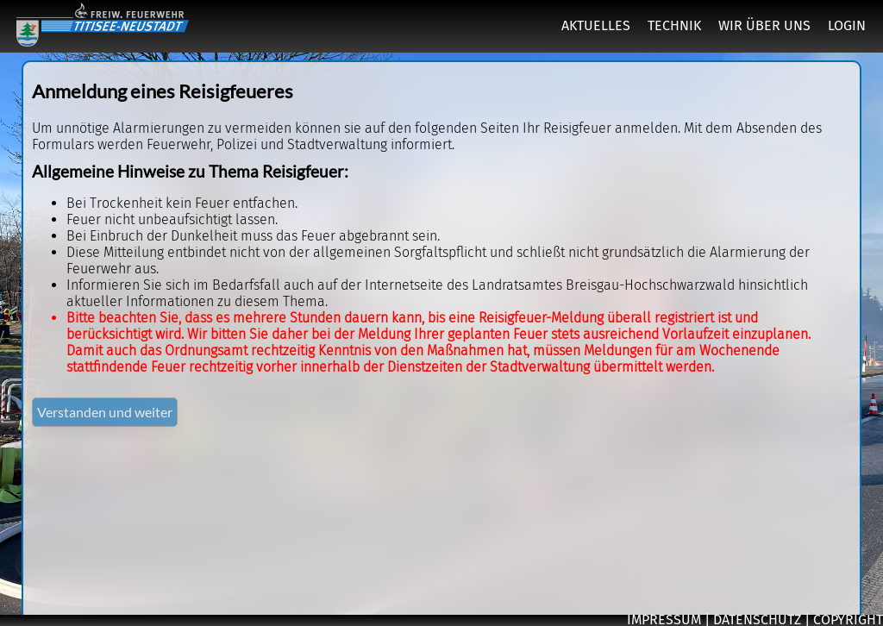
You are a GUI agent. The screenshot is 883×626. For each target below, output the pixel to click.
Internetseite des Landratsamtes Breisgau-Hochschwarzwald (550, 285)
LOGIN (847, 25)
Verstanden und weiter (104, 412)
